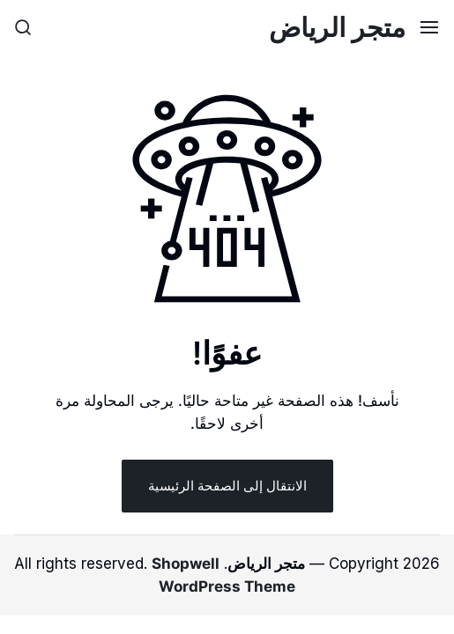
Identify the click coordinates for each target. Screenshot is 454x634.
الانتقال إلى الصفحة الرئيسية (227, 485)
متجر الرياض (337, 27)
